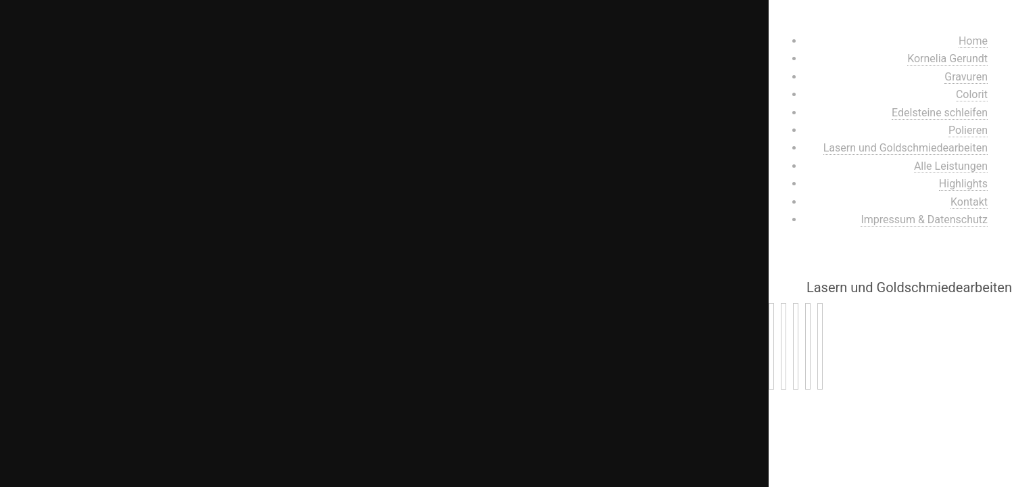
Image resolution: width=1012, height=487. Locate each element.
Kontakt (969, 201)
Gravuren (966, 76)
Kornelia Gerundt (947, 58)
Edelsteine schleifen (940, 112)
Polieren (968, 130)
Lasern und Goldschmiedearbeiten (905, 147)
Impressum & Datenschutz (924, 219)
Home (973, 40)
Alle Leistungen (951, 166)
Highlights (963, 183)
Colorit (972, 94)
